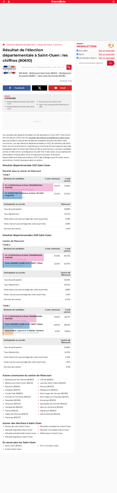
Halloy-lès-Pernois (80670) (16, 414)
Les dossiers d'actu (87, 58)
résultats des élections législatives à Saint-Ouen (49, 138)
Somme (58, 45)
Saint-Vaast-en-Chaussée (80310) (54, 397)
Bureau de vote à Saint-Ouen (17, 426)
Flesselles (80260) (13, 400)
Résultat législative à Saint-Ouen (19, 437)
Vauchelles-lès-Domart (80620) (53, 404)
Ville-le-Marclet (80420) (50, 414)
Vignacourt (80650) (48, 411)
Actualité (82, 51)
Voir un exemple (107, 51)
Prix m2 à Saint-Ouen (49, 446)
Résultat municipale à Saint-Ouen (54, 430)
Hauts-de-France (45, 45)
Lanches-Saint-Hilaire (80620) (53, 383)
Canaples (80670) (12, 390)
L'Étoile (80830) (46, 380)
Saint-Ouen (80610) (13, 446)
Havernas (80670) (12, 417)
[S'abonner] (95, 63)
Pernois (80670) (47, 386)
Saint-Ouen (43, 105)
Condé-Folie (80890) (14, 393)
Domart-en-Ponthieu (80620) (18, 397)
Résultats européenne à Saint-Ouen (55, 426)
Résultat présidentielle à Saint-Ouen (20, 433)
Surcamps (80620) (48, 400)
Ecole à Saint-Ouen (13, 449)
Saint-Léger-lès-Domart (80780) (51, 76)
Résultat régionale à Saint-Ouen (18, 430)
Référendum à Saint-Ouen (51, 433)
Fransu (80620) (11, 411)
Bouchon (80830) (12, 386)
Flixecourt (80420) (13, 404)
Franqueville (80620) (13, 407)
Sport (80, 54)
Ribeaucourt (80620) (49, 390)
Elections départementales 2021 (21, 45)
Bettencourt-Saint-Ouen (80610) (43, 73)
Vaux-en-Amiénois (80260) (51, 407)
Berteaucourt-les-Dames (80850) (19, 380)
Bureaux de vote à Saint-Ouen (50, 102)
